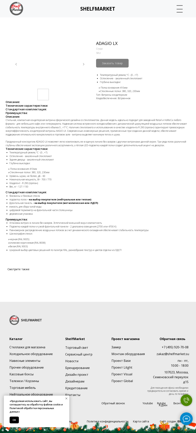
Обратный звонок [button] (113, 403)
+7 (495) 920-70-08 (175, 347)
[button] (178, 8)
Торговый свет (76, 347)
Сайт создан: (174, 421)
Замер (116, 347)
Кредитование (76, 388)
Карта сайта (141, 421)
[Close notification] (66, 398)
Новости (71, 361)
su (187, 354)
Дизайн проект (76, 374)
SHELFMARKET (97, 8)
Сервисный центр (78, 354)
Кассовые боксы (21, 374)
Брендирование (77, 368)
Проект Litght (121, 367)
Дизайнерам (74, 381)
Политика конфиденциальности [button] (107, 421)
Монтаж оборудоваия (128, 354)
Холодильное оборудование (31, 354)
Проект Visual (121, 374)
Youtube (147, 403)
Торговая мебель (22, 388)
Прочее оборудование (26, 367)
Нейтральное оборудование (31, 394)
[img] (16, 8)
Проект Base (121, 361)
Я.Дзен (163, 405)
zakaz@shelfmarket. (171, 354)
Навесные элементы (24, 361)
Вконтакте (180, 403)
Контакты (72, 395)
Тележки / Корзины (24, 381)
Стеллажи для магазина (27, 347)
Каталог (16, 339)
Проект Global (122, 381)
